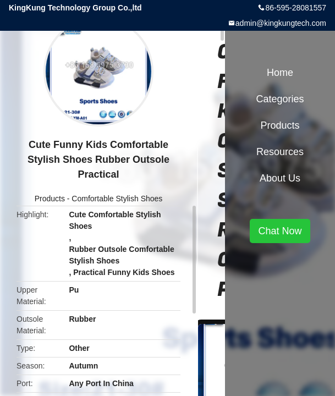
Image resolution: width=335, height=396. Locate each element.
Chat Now (279, 231)
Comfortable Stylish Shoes (117, 198)
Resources (280, 151)
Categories (280, 99)
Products (50, 198)
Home (280, 72)
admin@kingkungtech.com (280, 23)
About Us (280, 178)
